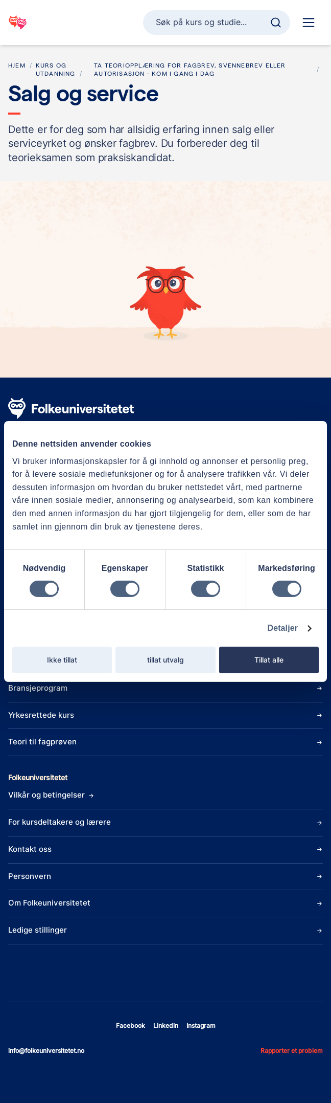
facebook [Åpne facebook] (130, 1025)
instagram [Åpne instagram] (201, 1025)
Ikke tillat (62, 659)
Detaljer (283, 628)
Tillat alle (268, 659)
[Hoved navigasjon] (308, 22)
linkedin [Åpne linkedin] (165, 1025)
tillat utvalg (165, 659)
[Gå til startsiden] (17, 22)
